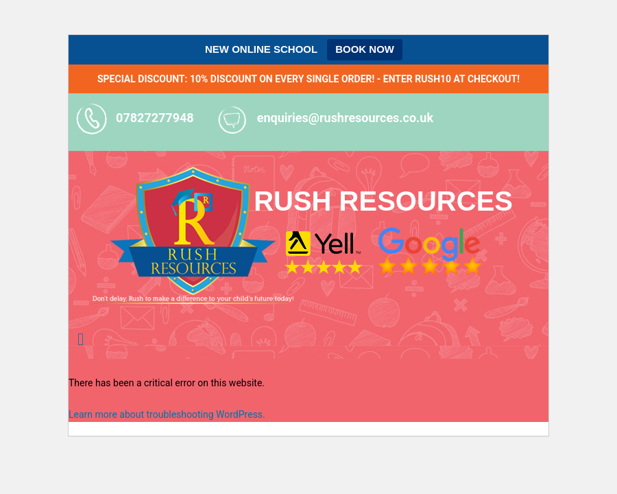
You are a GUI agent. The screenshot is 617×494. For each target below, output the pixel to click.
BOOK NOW (364, 49)
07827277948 (155, 117)
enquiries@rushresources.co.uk (345, 117)
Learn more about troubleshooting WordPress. (167, 414)
